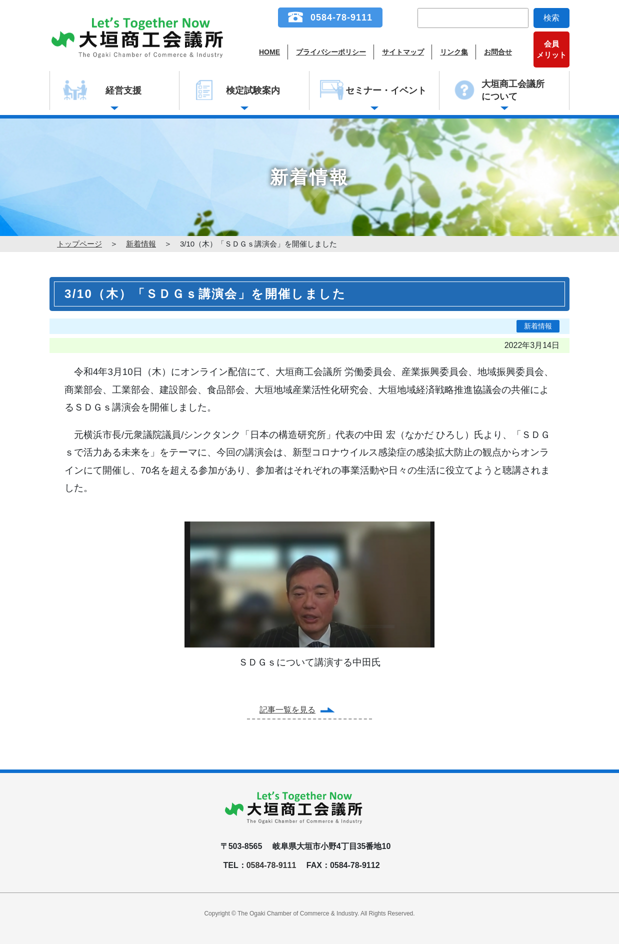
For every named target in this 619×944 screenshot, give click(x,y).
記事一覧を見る (288, 710)
